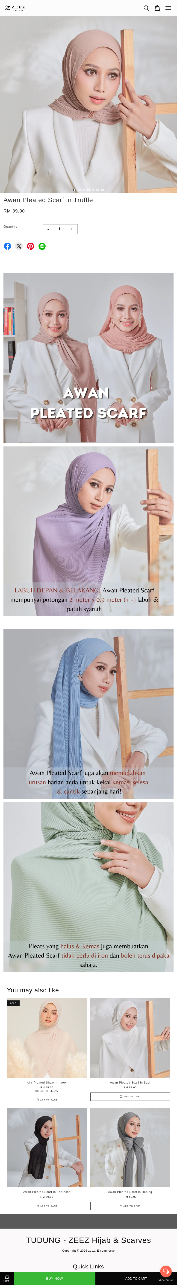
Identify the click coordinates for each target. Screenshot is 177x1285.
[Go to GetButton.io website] (166, 1280)
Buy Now (54, 1278)
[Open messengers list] (166, 1271)
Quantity (10, 226)
